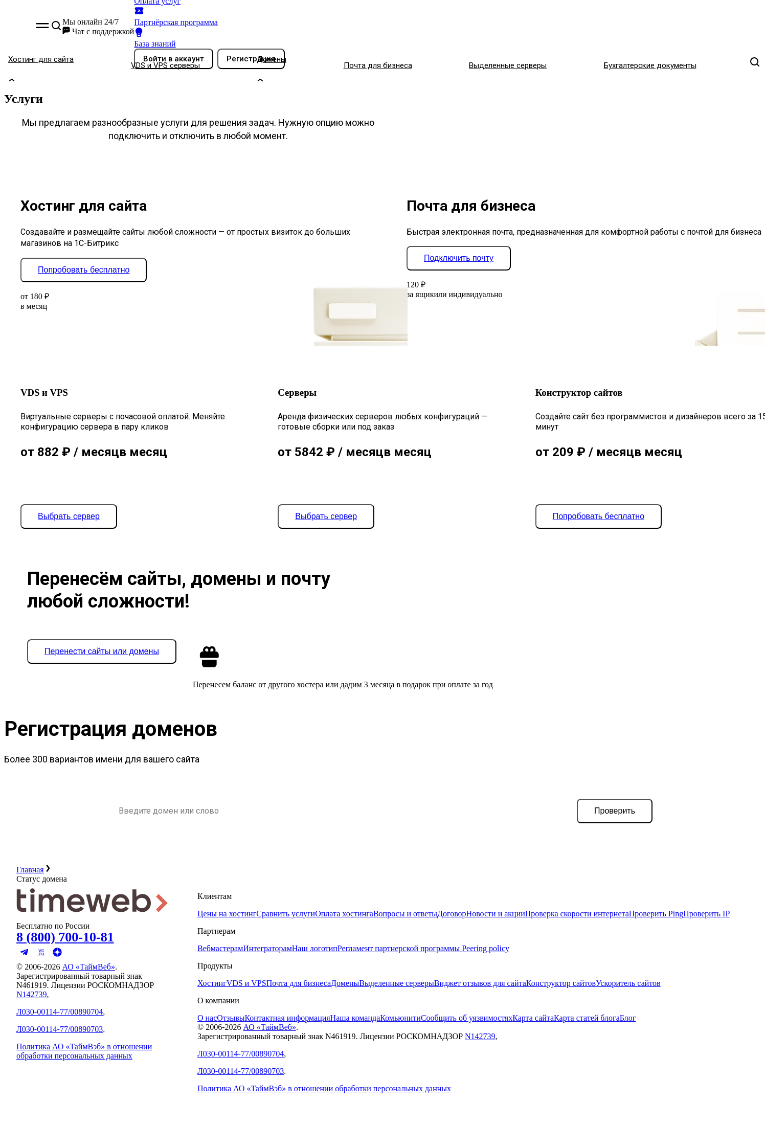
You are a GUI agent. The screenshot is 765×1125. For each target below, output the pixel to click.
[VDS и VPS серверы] (190, 65)
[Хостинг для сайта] (65, 65)
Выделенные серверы (396, 983)
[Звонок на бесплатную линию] (93, 937)
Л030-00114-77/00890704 (59, 1011)
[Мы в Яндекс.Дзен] (57, 957)
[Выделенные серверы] (532, 65)
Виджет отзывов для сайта (480, 983)
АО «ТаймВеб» (88, 966)
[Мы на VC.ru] (41, 957)
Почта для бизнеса (298, 983)
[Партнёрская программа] (209, 16)
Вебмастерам (220, 948)
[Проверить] (614, 811)
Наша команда (355, 1018)
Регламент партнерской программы (400, 948)
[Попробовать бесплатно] (83, 270)
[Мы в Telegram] (24, 957)
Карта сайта (533, 1018)
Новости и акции (495, 913)
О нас (207, 1018)
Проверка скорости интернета (577, 913)
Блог (628, 1018)
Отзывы (230, 1018)
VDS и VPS (246, 983)
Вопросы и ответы (405, 913)
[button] (42, 26)
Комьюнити (400, 1018)
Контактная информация (287, 1018)
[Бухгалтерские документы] (674, 65)
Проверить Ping (656, 913)
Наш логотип (315, 948)
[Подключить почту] (459, 258)
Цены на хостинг (226, 913)
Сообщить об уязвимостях (466, 1018)
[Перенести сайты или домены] (101, 651)
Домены (345, 983)
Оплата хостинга (344, 913)
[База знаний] (209, 37)
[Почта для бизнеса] (402, 65)
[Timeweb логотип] (93, 916)
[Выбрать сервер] (68, 516)
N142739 (31, 994)
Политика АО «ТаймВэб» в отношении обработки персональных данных (84, 1051)
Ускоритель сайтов (628, 983)
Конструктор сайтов (561, 983)
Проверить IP (706, 913)
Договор (451, 913)
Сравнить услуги (285, 913)
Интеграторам (267, 948)
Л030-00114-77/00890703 (59, 1029)
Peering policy (485, 948)
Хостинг (212, 983)
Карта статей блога (587, 1018)
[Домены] (296, 65)
